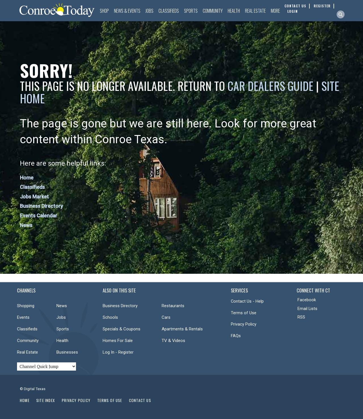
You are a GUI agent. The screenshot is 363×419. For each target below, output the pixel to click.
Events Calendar (38, 216)
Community (213, 10)
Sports (191, 10)
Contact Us (140, 400)
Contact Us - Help (247, 301)
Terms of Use (243, 312)
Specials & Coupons (121, 329)
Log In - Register (118, 352)
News (26, 225)
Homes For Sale (118, 340)
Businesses (67, 352)
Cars (166, 317)
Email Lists (307, 308)
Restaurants (173, 305)
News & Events (127, 10)
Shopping (25, 305)
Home (26, 178)
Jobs (149, 10)
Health (234, 10)
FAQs (236, 335)
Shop (104, 10)
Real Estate (255, 10)
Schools (110, 317)
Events (23, 317)
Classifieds (169, 10)
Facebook (306, 299)
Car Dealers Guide (270, 85)
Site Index (45, 400)
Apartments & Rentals (182, 329)
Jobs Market (34, 197)
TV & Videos (173, 340)
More (275, 10)
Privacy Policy (243, 324)
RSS (301, 317)
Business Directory (41, 206)
